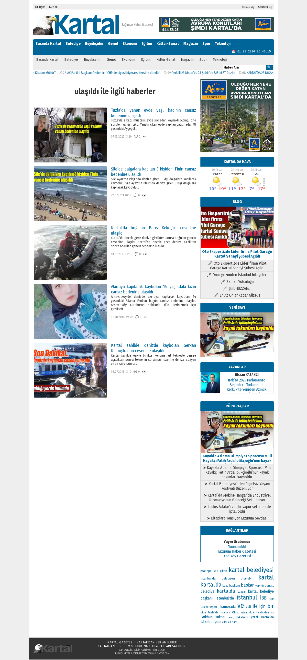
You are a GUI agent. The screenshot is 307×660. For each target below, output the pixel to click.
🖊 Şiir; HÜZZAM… (237, 289)
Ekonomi (130, 43)
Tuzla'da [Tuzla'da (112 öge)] (213, 613)
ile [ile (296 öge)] (255, 607)
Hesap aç (248, 7)
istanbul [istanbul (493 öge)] (247, 598)
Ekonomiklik (237, 547)
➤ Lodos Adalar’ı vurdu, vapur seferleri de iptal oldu (237, 509)
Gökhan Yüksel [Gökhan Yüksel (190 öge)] (213, 617)
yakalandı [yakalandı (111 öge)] (242, 618)
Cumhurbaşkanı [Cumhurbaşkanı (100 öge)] (209, 607)
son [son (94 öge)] (215, 571)
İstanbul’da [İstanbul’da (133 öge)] (208, 579)
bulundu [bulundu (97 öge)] (225, 613)
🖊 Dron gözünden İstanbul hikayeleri (237, 275)
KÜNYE (53, 7)
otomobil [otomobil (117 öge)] (246, 579)
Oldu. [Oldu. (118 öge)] (235, 613)
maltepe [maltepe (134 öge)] (206, 571)
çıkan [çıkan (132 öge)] (223, 571)
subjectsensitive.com (139, 654)
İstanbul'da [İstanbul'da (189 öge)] (225, 598)
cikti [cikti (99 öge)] (224, 622)
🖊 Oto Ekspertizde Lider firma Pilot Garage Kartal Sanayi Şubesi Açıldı (237, 266)
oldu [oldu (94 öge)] (203, 613)
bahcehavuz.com (160, 654)
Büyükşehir (94, 43)
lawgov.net (121, 654)
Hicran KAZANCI (247, 375)
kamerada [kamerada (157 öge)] (228, 607)
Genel (113, 43)
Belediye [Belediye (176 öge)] (207, 592)
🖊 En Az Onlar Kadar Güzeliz (237, 295)
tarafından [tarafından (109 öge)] (262, 613)
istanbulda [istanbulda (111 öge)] (247, 613)
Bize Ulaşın (159, 650)
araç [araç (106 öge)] (231, 618)
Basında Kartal (48, 43)
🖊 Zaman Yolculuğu (237, 282)
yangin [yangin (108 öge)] (242, 592)
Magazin (190, 43)
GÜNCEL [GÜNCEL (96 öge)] (269, 586)
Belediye (73, 43)
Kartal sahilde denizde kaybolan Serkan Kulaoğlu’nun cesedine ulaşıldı (153, 348)
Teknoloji (222, 43)
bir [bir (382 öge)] (270, 606)
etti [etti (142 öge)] (248, 607)
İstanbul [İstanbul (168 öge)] (207, 622)
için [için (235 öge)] (262, 607)
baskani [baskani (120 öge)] (234, 586)
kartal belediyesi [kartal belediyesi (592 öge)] (251, 570)
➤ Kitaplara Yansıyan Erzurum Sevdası (237, 518)
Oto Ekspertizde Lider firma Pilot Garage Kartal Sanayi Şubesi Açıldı (237, 252)
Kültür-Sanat (167, 43)
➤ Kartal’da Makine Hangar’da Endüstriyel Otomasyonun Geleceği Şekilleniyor (237, 498)
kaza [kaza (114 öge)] (225, 586)
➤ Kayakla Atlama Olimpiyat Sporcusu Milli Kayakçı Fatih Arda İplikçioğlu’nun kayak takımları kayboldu (237, 473)
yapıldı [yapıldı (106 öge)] (259, 586)
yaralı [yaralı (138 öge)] (255, 618)
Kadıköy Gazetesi (237, 556)
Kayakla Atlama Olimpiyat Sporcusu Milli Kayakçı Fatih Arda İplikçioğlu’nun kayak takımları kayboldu (237, 459)
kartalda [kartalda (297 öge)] (226, 591)
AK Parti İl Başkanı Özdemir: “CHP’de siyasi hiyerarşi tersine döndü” (118, 73)
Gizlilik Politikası (141, 650)
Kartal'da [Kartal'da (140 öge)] (267, 618)
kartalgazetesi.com (114, 646)
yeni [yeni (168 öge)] (218, 622)
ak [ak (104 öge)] (272, 613)
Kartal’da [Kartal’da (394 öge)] (210, 585)
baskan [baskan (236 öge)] (247, 585)
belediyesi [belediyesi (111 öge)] (228, 579)
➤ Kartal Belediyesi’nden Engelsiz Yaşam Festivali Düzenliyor (237, 486)
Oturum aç (265, 7)
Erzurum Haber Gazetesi (237, 552)
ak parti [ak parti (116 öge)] (233, 622)
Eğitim (147, 43)
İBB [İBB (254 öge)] (263, 598)
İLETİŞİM (40, 7)
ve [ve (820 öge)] (240, 606)
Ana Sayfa (124, 650)
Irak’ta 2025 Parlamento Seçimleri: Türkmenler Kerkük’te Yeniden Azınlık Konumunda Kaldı (246, 387)
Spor (206, 43)
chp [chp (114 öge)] (271, 599)
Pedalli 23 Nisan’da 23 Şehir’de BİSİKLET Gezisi (208, 73)
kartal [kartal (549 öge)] (266, 578)
